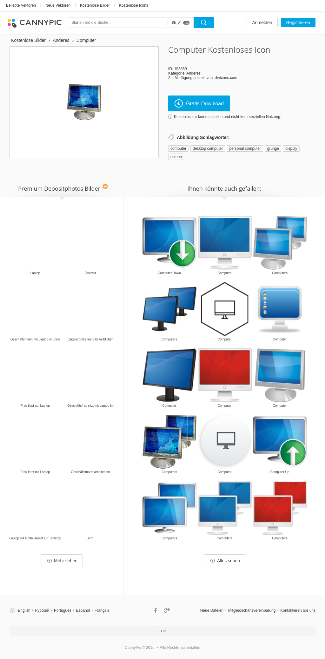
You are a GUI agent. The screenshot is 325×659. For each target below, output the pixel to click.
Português (62, 610)
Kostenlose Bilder (94, 5)
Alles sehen (225, 560)
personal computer (245, 148)
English (24, 610)
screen (176, 157)
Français (102, 610)
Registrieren (298, 22)
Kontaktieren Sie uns (297, 610)
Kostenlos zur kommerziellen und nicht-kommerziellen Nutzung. (227, 117)
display (291, 148)
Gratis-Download (199, 103)
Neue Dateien (211, 610)
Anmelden (262, 22)
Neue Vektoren (57, 5)
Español (83, 610)
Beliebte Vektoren (21, 5)
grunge (273, 148)
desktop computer (208, 148)
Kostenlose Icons (133, 5)
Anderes (193, 73)
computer (178, 148)
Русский (42, 610)
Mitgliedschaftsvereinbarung (251, 610)
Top (162, 631)
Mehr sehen (62, 560)
